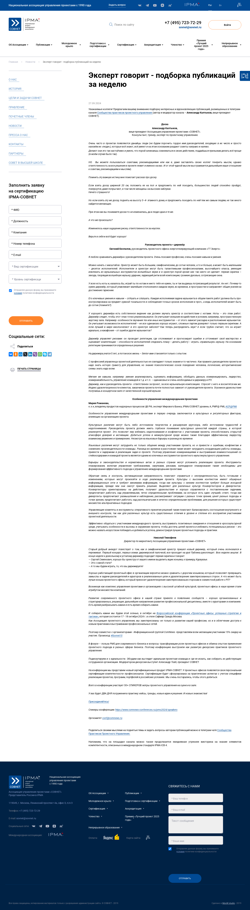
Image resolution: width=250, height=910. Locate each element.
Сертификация (97, 808)
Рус (210, 5)
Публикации (132, 793)
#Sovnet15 (116, 635)
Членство (94, 816)
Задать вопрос (117, 4)
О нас (13, 79)
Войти (225, 25)
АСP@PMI (231, 406)
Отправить (26, 319)
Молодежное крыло (100, 801)
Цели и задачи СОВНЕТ (25, 98)
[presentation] (35, 305)
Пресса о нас (18, 135)
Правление (16, 107)
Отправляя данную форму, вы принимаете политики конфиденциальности (35, 291)
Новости (30, 61)
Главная (13, 61)
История (15, 88)
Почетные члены (21, 116)
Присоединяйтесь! (99, 701)
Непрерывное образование (104, 827)
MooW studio (228, 903)
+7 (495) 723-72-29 (183, 22)
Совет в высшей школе (26, 162)
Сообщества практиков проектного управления (125, 112)
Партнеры (16, 153)
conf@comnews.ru (112, 718)
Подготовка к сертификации (141, 801)
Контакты (16, 144)
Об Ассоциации (97, 793)
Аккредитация (133, 808)
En (220, 5)
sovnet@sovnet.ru (190, 27)
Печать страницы (29, 367)
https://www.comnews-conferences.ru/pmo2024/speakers (146, 709)
